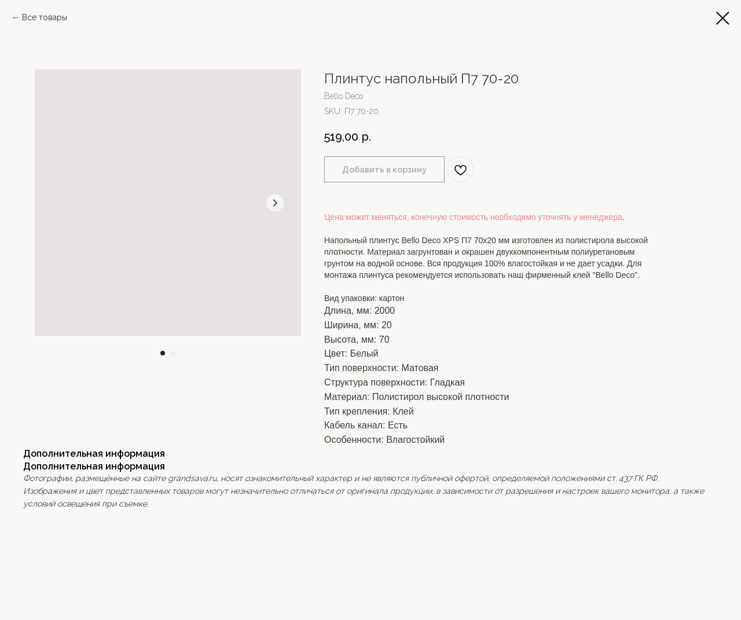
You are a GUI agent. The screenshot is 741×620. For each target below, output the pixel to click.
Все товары (44, 17)
